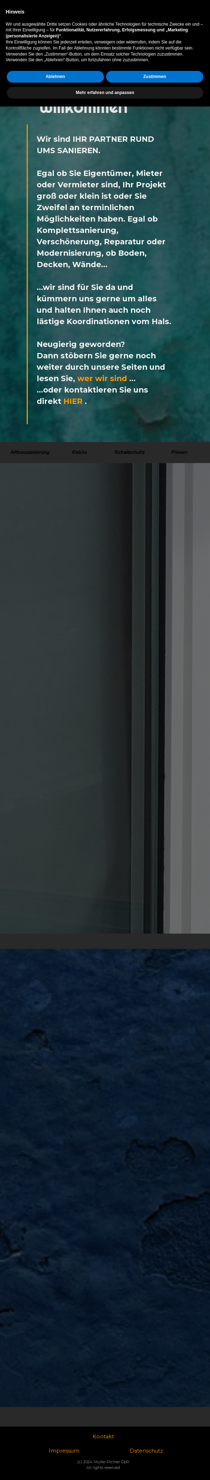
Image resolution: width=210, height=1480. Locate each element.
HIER (73, 401)
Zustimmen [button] (154, 1450)
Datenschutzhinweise (167, 5)
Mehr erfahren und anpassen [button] (105, 1466)
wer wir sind (102, 378)
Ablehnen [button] (55, 1450)
